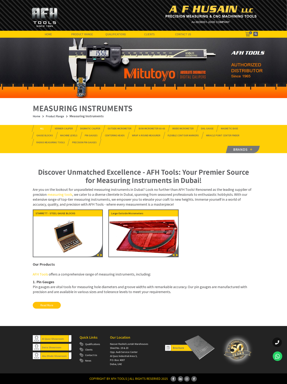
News (88, 360)
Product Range (82, 34)
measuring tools (59, 194)
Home (48, 34)
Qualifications (115, 34)
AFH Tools (40, 274)
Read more (46, 305)
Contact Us (183, 34)
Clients (149, 34)
